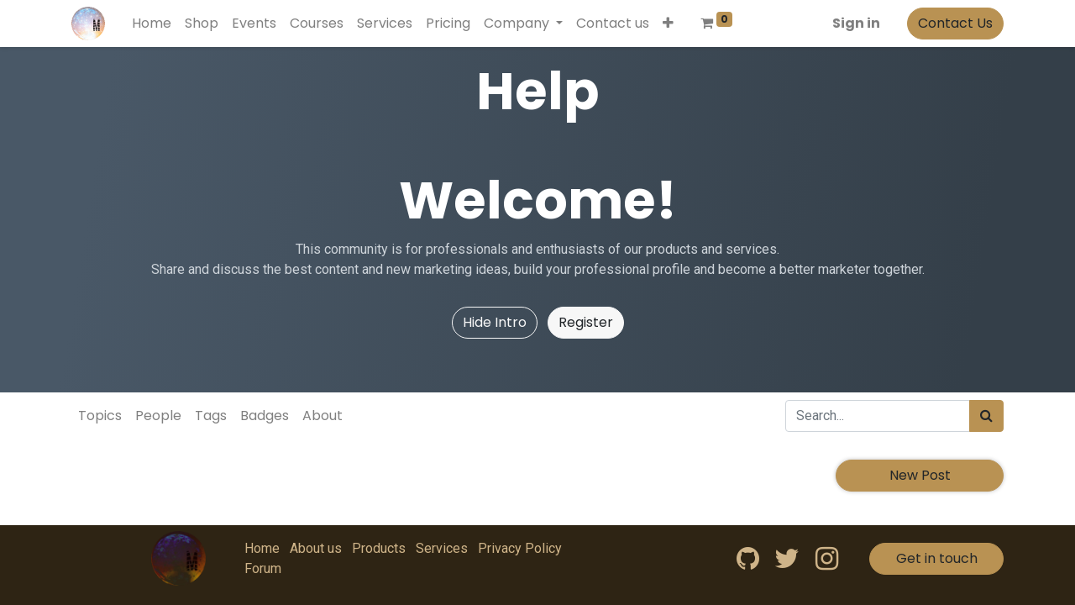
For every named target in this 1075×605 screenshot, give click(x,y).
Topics (100, 415)
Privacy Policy (520, 548)
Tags (211, 415)
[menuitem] (151, 23)
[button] (668, 23)
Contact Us (955, 23)
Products (379, 548)
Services (442, 548)
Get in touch (937, 558)
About (322, 415)
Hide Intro (495, 322)
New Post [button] (920, 475)
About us (316, 548)
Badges (264, 415)
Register (585, 322)
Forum (262, 568)
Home (262, 548)
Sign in (856, 23)
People (158, 415)
